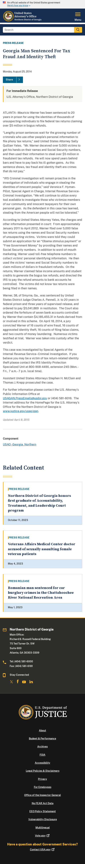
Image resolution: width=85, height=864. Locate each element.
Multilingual (43, 827)
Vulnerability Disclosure (42, 819)
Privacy (42, 779)
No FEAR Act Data (42, 803)
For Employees (42, 787)
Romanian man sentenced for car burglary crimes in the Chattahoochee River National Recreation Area (41, 593)
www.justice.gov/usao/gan (20, 411)
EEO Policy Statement (42, 811)
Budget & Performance (42, 738)
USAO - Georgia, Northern (19, 444)
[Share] (13, 80)
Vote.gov (42, 835)
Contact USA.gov (42, 849)
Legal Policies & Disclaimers (42, 770)
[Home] (22, 20)
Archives (42, 746)
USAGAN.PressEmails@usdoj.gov (25, 398)
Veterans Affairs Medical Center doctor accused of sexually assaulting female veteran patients (41, 549)
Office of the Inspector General (42, 795)
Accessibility (42, 762)
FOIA (42, 754)
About (42, 730)
